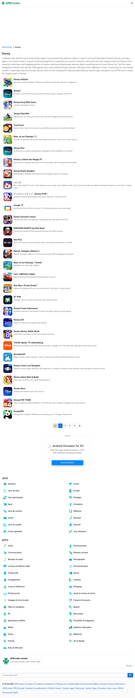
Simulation (75, 504)
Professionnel (11, 593)
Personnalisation (78, 566)
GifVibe (51, 688)
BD (6, 614)
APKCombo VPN (9, 688)
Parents (9, 641)
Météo (8, 627)
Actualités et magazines (81, 620)
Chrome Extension (116, 684)
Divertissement (77, 546)
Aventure (9, 484)
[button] (126, 3)
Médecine (75, 634)
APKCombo (7, 47)
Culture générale (12, 531)
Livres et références (14, 586)
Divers (8, 634)
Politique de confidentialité (67, 684)
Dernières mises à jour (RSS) (110, 688)
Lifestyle (74, 580)
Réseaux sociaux (78, 552)
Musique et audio (13, 559)
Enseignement (11, 580)
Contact (103, 684)
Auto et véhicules (13, 648)
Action (73, 484)
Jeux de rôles (11, 491)
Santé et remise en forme (81, 593)
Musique (74, 518)
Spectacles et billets (14, 620)
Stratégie (74, 497)
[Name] (65, 675)
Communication (12, 552)
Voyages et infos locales (16, 600)
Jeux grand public (13, 497)
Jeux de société (12, 525)
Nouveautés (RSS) (10, 692)
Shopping (75, 586)
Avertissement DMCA (89, 684)
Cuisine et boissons (79, 600)
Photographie (76, 559)
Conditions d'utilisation (44, 684)
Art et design (76, 641)
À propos (29, 684)
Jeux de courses (12, 511)
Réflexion (74, 511)
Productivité (10, 573)
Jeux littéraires (77, 531)
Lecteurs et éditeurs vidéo (16, 566)
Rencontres (75, 614)
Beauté (73, 607)
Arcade (74, 491)
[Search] (130, 675)
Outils (8, 546)
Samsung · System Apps (86, 688)
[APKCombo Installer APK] (67, 660)
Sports (73, 573)
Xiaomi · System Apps (64, 688)
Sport (8, 504)
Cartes (8, 518)
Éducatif (74, 525)
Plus (128, 666)
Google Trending (25, 688)
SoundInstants (40, 688)
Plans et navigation (13, 607)
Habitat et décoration (80, 627)
